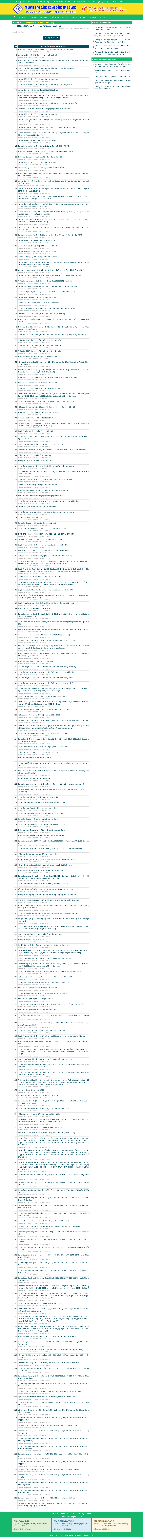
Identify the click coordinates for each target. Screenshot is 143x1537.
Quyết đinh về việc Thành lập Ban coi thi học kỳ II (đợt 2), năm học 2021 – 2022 (45, 590)
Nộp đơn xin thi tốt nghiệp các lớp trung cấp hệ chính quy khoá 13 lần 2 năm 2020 (46, 1397)
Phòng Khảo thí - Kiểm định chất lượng (39, 23)
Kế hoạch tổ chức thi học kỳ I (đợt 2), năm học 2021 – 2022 (38, 752)
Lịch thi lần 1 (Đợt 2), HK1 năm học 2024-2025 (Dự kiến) (37, 140)
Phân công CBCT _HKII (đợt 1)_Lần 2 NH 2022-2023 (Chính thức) (41, 388)
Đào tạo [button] (43, 17)
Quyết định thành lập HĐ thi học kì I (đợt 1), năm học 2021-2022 (40, 934)
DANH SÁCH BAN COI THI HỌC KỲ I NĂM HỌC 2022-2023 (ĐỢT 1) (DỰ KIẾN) (46, 534)
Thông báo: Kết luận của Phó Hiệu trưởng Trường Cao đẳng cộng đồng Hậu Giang (47, 1336)
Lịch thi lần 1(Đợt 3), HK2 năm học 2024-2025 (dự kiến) (37, 55)
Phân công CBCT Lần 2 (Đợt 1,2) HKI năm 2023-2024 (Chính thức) (41, 314)
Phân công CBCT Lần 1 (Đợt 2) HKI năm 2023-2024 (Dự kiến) (39, 340)
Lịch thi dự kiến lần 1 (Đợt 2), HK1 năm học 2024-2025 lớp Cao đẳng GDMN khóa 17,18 (48, 127)
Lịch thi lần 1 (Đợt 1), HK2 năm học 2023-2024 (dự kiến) (37, 257)
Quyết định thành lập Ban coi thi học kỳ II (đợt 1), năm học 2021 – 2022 (43, 696)
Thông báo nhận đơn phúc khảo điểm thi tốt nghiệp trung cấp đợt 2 (41, 830)
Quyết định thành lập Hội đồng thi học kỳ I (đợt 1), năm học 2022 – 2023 (43, 545)
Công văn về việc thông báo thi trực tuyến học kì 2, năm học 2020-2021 (43, 993)
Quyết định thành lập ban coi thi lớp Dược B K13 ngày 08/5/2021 (40, 1303)
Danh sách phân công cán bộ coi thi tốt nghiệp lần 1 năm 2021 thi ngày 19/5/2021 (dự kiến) (49, 1226)
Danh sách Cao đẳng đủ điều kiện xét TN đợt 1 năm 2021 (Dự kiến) (41, 1030)
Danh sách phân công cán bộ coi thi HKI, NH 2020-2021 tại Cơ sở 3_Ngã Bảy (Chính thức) (49, 1425)
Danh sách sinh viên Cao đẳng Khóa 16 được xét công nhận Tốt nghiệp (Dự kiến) (46, 308)
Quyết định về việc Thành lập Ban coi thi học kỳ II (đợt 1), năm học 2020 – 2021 (46, 1059)
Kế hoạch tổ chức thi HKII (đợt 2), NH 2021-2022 (35, 608)
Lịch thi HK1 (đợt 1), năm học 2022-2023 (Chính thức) (37, 507)
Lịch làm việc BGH (81, 2)
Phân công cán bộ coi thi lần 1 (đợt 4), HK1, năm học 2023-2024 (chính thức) (45, 281)
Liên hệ (102, 17)
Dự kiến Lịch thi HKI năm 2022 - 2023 (31, 517)
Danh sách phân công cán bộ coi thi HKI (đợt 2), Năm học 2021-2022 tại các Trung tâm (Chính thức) (53, 720)
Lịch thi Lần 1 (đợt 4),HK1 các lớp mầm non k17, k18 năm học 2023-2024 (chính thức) (48, 286)
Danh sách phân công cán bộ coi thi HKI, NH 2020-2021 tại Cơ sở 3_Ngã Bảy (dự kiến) (48, 1469)
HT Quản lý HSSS (120, 2)
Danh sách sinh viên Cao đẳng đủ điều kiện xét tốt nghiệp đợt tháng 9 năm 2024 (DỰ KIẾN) (50, 235)
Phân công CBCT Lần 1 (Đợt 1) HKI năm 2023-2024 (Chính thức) (40, 345)
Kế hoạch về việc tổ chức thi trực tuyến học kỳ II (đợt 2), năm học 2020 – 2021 (45, 977)
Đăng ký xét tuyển (22, 2)
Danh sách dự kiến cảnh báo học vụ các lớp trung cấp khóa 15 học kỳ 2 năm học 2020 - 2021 (50, 913)
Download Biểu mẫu (62, 2)
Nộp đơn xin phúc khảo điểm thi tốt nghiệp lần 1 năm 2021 (38, 1095)
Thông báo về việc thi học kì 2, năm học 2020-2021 (36, 999)
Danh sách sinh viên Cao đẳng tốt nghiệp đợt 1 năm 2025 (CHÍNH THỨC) (43, 146)
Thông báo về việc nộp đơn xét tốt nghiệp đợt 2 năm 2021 (38, 988)
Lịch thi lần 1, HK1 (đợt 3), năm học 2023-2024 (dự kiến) (37, 297)
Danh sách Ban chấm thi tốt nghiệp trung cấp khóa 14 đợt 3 (38, 797)
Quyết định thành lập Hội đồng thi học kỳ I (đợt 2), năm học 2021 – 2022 (43, 733)
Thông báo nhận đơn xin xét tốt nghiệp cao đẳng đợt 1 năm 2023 (40, 496)
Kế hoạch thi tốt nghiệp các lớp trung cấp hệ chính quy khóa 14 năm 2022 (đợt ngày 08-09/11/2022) (53, 629)
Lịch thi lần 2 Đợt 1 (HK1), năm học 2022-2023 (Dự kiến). (38, 485)
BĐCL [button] (74, 17)
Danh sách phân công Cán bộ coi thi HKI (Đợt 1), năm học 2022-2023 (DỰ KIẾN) (46, 512)
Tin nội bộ (92, 17)
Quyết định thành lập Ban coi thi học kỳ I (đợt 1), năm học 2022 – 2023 (42, 528)
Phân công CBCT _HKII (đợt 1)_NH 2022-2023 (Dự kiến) (38, 418)
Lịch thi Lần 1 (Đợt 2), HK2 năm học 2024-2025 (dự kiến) (38, 74)
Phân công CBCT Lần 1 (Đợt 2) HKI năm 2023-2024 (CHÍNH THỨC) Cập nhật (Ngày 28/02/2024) (52, 335)
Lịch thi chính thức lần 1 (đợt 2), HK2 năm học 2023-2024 (38, 246)
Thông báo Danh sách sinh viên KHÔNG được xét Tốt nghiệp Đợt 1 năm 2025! (45, 151)
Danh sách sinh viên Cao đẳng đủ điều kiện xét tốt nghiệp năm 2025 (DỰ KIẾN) (45, 85)
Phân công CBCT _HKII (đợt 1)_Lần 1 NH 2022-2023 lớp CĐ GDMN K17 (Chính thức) (48, 377)
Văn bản (83, 17)
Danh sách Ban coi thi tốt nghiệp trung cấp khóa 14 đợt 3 (38, 819)
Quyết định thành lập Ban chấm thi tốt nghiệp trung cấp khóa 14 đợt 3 (42, 803)
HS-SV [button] (65, 17)
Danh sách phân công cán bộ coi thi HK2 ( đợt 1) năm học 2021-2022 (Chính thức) (46, 672)
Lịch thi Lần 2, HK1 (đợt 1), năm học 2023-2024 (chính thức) (39, 303)
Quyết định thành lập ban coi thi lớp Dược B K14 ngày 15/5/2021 (40, 1127)
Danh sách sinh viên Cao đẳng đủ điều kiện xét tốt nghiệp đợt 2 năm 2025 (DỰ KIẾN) (47, 103)
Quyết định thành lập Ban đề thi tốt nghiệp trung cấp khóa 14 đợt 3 (41, 813)
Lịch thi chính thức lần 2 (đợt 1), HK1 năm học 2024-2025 (38, 114)
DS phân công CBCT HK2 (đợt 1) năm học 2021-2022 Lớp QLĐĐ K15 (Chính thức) (47, 667)
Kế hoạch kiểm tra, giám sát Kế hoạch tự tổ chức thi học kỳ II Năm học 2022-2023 (46, 407)
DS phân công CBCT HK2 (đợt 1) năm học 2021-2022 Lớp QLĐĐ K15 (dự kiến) (45, 678)
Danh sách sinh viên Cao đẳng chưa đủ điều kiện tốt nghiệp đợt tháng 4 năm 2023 (47, 466)
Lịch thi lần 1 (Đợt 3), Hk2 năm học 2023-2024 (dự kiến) (37, 240)
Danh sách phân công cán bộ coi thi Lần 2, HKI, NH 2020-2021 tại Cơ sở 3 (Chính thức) (48, 1363)
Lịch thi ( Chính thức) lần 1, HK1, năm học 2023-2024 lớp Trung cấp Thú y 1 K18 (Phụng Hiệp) (51, 270)
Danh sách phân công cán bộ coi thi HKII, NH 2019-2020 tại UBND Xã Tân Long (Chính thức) (50, 1349)
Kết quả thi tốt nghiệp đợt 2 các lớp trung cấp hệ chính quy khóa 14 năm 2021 (45, 865)
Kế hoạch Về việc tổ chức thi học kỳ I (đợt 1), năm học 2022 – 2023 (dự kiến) (45, 556)
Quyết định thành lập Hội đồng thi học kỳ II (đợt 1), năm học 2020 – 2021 (43, 1108)
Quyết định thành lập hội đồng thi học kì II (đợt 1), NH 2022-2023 (40, 444)
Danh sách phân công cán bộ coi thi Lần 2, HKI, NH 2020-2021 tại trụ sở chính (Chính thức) (50, 1391)
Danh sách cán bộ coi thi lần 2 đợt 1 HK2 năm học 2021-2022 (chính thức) (44, 635)
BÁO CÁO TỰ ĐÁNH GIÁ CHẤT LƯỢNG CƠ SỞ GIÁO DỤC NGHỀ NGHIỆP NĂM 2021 (48, 900)
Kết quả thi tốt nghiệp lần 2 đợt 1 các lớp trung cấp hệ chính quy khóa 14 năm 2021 (47, 859)
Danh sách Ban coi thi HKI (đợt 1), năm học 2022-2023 (37, 523)
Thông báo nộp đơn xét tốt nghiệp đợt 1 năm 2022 (35, 758)
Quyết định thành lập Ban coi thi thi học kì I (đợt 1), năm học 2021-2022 (43, 884)
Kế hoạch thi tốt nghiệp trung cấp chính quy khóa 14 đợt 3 (38, 854)
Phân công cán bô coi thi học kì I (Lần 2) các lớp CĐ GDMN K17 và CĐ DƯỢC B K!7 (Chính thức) (52, 450)
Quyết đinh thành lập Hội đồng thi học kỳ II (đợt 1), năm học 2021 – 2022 (43, 709)
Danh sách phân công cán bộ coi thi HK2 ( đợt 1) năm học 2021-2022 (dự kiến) (45, 683)
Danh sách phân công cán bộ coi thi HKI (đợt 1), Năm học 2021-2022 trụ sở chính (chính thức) (51, 784)
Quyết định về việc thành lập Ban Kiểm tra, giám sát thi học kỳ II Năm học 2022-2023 (47, 401)
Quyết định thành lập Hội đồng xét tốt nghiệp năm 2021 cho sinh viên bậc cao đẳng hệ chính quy (51, 1036)
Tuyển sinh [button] (54, 17)
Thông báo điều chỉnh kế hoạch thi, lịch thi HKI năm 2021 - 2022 (40, 870)
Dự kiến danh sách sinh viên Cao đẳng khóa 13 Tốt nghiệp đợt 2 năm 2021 (44, 982)
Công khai (33, 17)
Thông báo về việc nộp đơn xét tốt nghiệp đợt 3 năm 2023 (38, 356)
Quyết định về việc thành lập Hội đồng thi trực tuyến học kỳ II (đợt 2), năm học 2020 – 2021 (50, 971)
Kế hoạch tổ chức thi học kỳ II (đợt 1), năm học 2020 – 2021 (39, 1114)
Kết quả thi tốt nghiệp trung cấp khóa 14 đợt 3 (34, 778)
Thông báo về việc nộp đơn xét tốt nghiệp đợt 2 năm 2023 (38, 383)
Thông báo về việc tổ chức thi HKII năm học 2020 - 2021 (37, 1010)
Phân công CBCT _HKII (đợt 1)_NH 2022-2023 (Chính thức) (39, 412)
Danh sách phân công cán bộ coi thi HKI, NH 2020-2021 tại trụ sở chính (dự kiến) (46, 1498)
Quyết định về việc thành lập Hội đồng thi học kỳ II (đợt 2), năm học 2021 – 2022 (46, 603)
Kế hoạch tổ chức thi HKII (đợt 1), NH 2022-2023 (35, 455)
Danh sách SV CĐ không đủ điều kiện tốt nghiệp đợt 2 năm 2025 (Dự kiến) (44, 109)
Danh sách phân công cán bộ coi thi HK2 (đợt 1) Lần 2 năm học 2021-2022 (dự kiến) (47, 640)
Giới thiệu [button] (22, 17)
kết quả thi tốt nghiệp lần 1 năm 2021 (31, 1090)
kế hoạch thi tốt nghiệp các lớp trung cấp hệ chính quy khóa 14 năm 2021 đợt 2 (45, 889)
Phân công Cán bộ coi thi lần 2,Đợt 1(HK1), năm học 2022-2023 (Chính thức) (45, 479)
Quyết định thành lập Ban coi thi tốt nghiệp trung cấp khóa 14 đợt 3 (41, 824)
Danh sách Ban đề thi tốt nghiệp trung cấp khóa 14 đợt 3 (37, 808)
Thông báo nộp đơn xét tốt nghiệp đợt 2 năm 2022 (35, 661)
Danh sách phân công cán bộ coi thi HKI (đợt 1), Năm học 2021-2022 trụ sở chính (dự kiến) (50, 849)
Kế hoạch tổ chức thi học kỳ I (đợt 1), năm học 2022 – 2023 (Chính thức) (43, 550)
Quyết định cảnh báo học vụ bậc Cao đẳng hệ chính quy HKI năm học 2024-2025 (46, 68)
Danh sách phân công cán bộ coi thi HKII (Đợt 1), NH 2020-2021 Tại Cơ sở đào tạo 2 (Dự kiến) (51, 1004)
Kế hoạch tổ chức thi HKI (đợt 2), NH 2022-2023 (35, 461)
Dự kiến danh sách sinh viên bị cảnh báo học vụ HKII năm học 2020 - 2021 (44, 945)
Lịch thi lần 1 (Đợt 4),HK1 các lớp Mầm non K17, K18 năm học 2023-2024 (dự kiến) (47, 292)
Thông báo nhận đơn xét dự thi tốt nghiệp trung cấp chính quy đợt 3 (41, 835)
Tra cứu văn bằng (42, 2)
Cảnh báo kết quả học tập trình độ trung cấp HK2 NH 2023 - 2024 (41, 168)
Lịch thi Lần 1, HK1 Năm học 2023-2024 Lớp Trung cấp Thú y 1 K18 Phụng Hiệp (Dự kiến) (49, 275)
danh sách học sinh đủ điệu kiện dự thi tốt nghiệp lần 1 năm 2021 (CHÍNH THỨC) (46, 1133)
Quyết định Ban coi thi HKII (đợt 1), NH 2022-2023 (35, 431)
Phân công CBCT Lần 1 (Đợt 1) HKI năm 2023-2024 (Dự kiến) (39, 351)
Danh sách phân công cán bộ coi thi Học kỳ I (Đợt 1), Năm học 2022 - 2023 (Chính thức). (49, 501)
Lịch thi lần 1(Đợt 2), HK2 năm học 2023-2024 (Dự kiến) (37, 251)
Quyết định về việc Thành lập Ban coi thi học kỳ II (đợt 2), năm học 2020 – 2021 (46, 958)
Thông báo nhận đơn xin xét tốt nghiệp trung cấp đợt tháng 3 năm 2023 (43, 490)
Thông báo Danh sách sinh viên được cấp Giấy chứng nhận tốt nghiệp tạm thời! (45, 49)
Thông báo (19, 23)
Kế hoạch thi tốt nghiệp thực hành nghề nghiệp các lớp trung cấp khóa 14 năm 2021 (47, 895)
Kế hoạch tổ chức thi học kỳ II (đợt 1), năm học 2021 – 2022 (39, 715)
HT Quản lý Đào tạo (101, 2)
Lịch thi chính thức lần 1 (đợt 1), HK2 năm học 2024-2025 (38, 79)
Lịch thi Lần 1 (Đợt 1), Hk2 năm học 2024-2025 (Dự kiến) (38, 90)
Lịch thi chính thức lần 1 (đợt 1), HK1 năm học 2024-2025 (38, 162)
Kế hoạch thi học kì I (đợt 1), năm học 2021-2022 (35, 940)
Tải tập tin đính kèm (51, 38)
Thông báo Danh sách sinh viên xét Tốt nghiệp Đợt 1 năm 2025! (40, 157)
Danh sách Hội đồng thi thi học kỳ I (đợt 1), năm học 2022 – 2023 (40, 539)
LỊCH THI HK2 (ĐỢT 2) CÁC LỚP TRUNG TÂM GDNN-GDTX (39, 577)
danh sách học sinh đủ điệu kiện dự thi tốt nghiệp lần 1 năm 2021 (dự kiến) (44, 1221)
